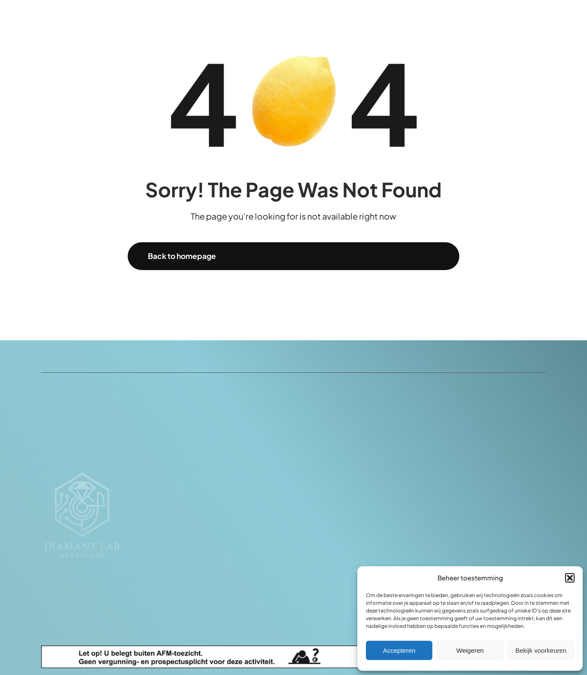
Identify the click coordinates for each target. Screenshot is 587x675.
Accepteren (399, 650)
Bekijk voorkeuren (540, 650)
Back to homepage (182, 256)
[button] (570, 578)
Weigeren (470, 650)
